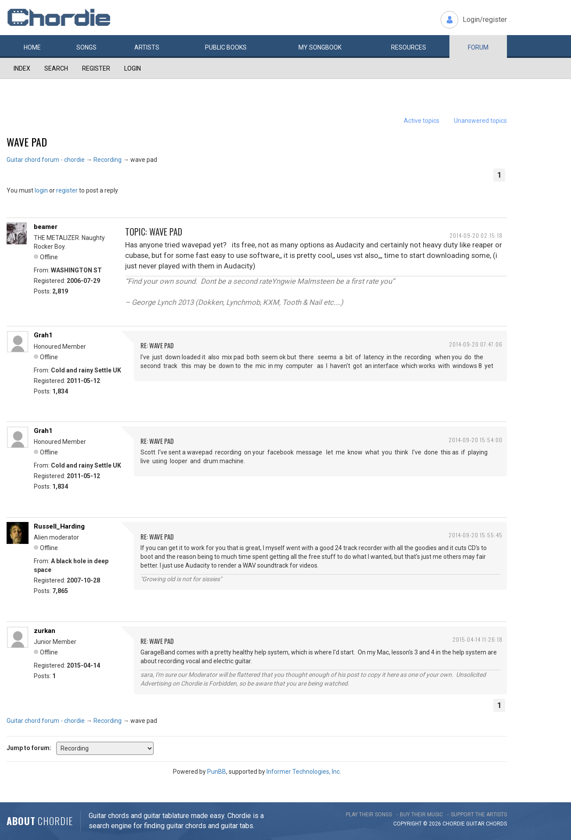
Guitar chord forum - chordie (46, 159)
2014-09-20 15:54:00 (476, 439)
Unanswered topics (480, 120)
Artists (146, 47)
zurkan (44, 631)
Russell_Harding (59, 526)
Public (226, 47)
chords (496, 824)
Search (56, 68)
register (67, 190)
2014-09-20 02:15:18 (476, 235)
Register (96, 68)
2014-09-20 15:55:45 (476, 535)
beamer (45, 227)
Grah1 (43, 335)
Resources (408, 47)
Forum (478, 47)
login (41, 190)
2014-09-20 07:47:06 (476, 344)
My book (319, 47)
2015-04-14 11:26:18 (477, 639)
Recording (107, 159)
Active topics (421, 120)
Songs (86, 47)
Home (32, 47)
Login (132, 68)
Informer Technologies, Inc (303, 771)
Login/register (485, 19)
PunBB (216, 771)
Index (22, 68)
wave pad (27, 142)
